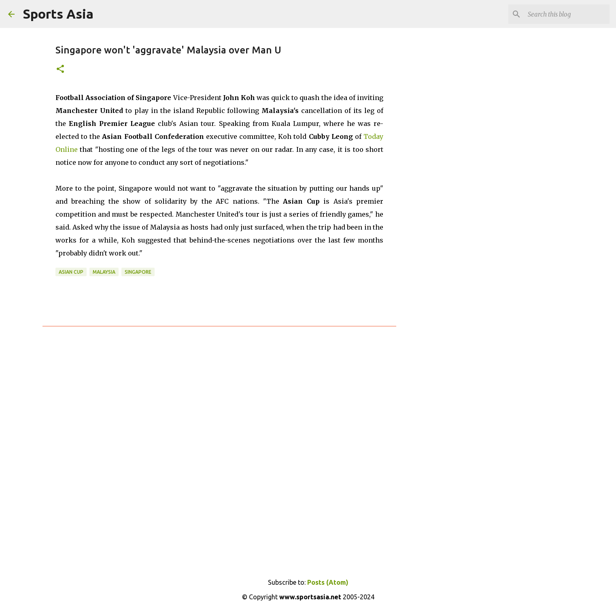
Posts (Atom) (327, 582)
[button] (60, 69)
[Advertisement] (437, 161)
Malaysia (104, 272)
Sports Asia (58, 13)
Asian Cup (71, 272)
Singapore (138, 272)
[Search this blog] (567, 14)
